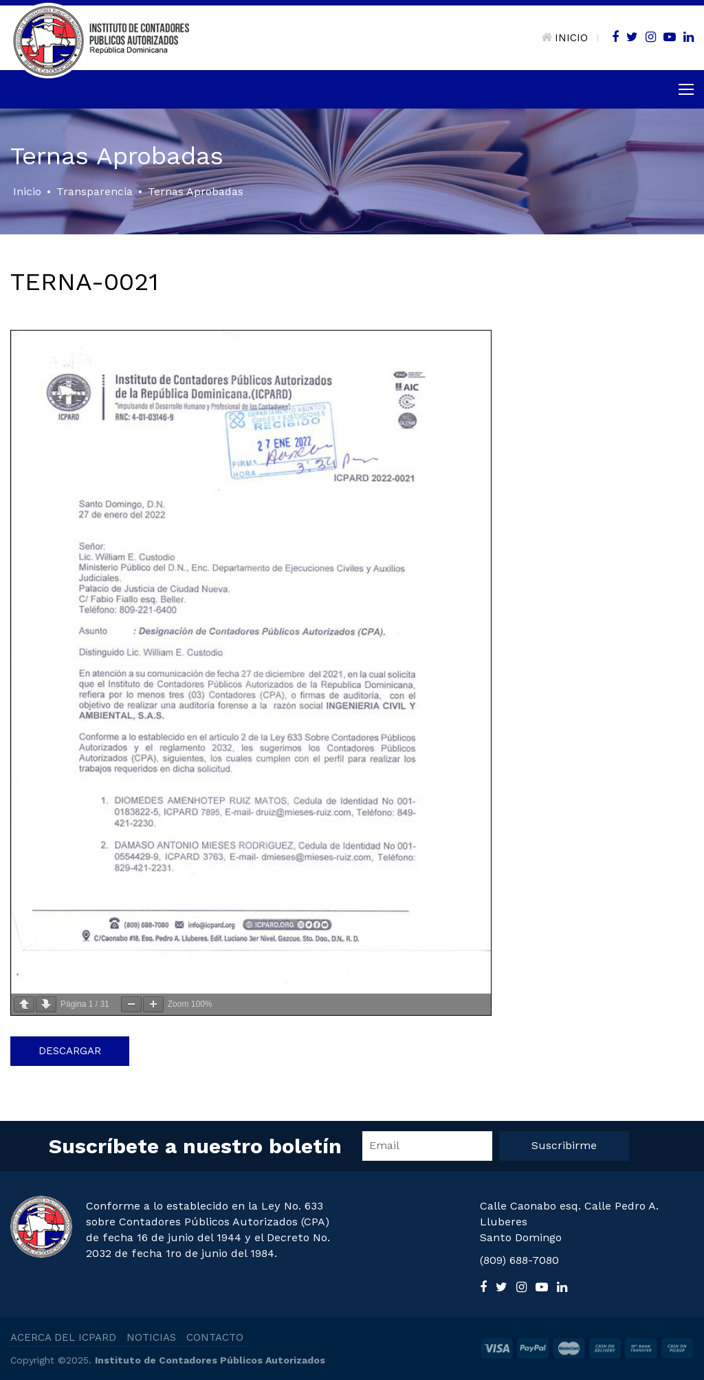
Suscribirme (564, 1145)
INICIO (564, 38)
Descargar (69, 1051)
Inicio (27, 191)
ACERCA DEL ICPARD (63, 1337)
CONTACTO (214, 1337)
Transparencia (94, 191)
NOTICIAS (151, 1337)
